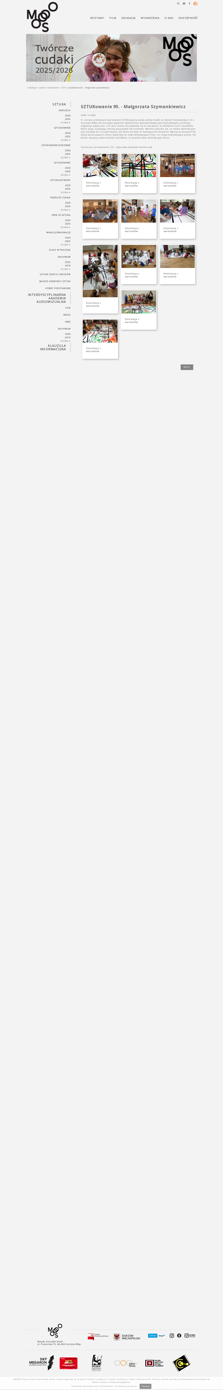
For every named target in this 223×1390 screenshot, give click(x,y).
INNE (68, 321)
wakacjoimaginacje (58, 232)
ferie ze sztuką (61, 215)
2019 (68, 337)
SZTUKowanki (62, 162)
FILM (68, 307)
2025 (68, 119)
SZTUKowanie (53, 87)
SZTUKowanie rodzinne (56, 145)
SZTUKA (42, 87)
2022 (68, 262)
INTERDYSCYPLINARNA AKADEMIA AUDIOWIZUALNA (47, 298)
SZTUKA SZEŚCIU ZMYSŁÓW (55, 274)
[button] (178, 3)
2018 (68, 265)
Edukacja (32, 87)
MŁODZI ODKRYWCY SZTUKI (55, 281)
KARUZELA (65, 110)
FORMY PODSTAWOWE (57, 288)
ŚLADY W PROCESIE (59, 249)
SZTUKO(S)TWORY (60, 180)
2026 (68, 115)
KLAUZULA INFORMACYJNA (53, 347)
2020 (68, 333)
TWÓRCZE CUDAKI (60, 197)
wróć (186, 367)
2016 (63, 87)
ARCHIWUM (64, 256)
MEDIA (67, 314)
